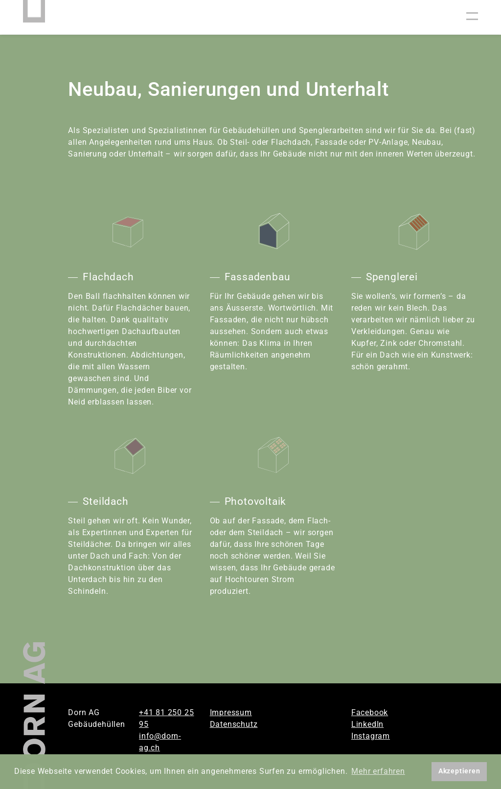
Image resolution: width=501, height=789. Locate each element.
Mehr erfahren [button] (378, 771)
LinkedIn (367, 724)
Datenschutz (234, 724)
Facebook (369, 712)
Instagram (370, 736)
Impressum (231, 712)
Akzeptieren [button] (459, 771)
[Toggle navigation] (472, 17)
